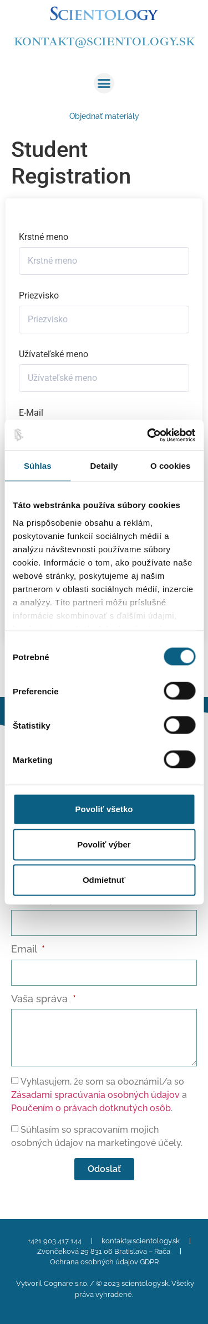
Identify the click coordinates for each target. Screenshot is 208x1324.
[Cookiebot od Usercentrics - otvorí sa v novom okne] (148, 435)
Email (25, 949)
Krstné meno (43, 237)
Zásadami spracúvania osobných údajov (95, 1095)
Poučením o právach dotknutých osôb (91, 1108)
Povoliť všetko (104, 809)
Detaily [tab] (104, 465)
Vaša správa (40, 999)
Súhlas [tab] (38, 465)
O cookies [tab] (170, 465)
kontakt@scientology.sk (104, 41)
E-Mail (31, 413)
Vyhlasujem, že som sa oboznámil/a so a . (99, 1094)
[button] (104, 83)
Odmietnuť (104, 880)
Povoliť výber (103, 844)
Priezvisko (39, 295)
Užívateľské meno (53, 354)
